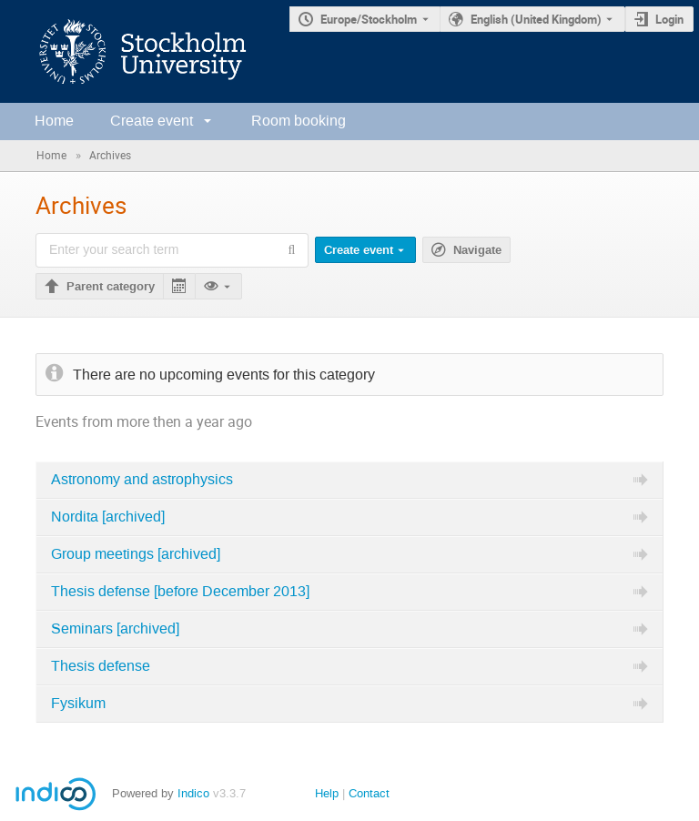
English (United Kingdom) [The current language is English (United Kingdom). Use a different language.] (536, 19)
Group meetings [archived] (135, 554)
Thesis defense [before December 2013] (180, 592)
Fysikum (78, 703)
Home (54, 120)
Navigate (477, 250)
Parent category (110, 287)
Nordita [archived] (108, 517)
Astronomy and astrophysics (142, 480)
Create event (151, 120)
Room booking (298, 120)
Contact (369, 793)
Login (669, 19)
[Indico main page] (124, 51)
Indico (193, 793)
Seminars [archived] (115, 629)
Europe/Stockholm (368, 19)
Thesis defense (100, 666)
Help (327, 793)
